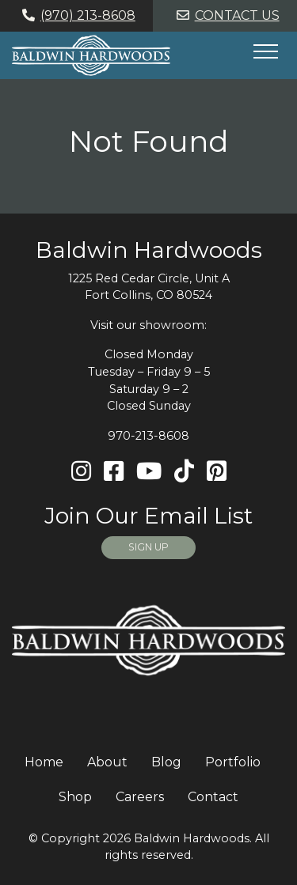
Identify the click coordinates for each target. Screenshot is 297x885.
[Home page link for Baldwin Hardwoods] (91, 55)
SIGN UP (148, 547)
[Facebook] (113, 471)
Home (44, 762)
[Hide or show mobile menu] (265, 51)
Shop (75, 796)
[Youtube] (149, 471)
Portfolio (233, 762)
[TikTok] (184, 471)
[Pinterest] (216, 471)
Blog (166, 762)
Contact (213, 796)
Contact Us (225, 15)
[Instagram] (81, 471)
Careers (140, 796)
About (107, 762)
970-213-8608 (148, 436)
